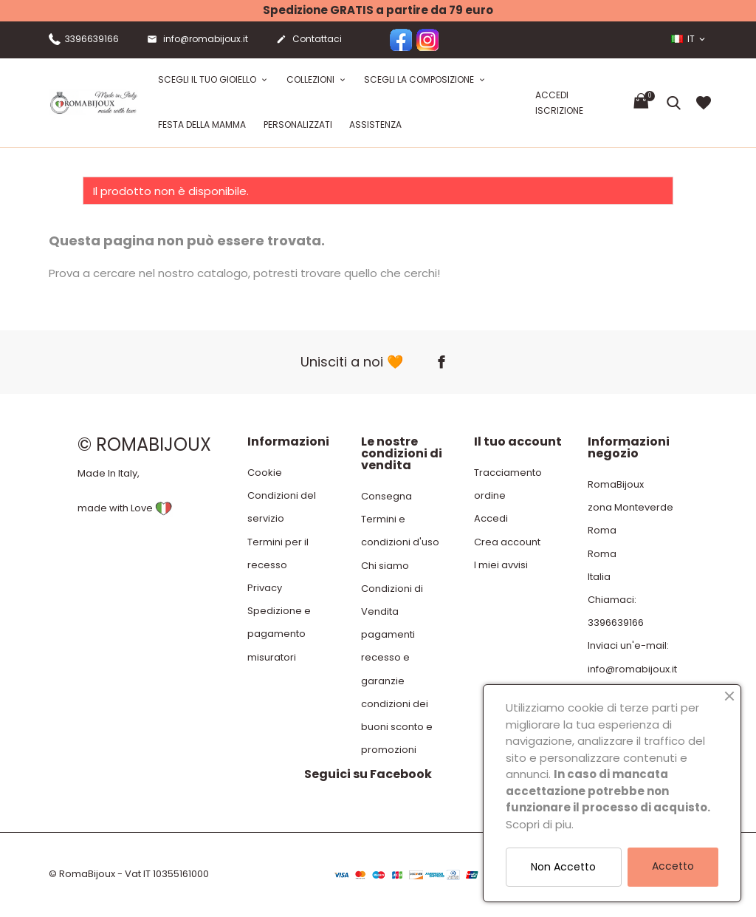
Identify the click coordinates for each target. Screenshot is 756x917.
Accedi (491, 518)
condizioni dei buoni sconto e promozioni (397, 727)
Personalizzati (298, 124)
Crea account (507, 542)
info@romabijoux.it (197, 40)
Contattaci (309, 40)
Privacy (264, 588)
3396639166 (84, 39)
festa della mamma (202, 124)
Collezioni (311, 79)
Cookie (264, 473)
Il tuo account (518, 441)
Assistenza (375, 124)
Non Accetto (563, 866)
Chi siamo (385, 566)
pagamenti (388, 634)
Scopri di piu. (540, 824)
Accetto (673, 866)
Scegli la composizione (420, 79)
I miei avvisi (501, 565)
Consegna (386, 496)
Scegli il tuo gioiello (208, 79)
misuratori (271, 657)
